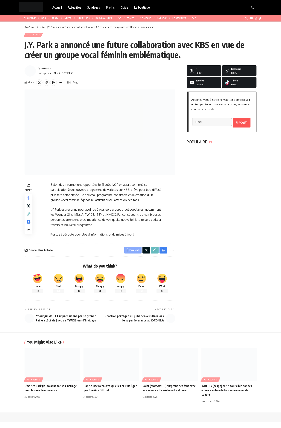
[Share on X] (40, 84)
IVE (119, 18)
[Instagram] (256, 18)
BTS (43, 18)
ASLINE (45, 69)
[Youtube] (204, 83)
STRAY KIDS (83, 18)
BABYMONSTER (103, 18)
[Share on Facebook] (29, 200)
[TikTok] (260, 18)
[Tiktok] (239, 83)
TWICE (130, 18)
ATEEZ (68, 18)
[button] (253, 7)
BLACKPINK (30, 18)
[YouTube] (251, 18)
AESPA (55, 18)
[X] (246, 18)
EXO (194, 18)
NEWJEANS (145, 18)
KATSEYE (162, 18)
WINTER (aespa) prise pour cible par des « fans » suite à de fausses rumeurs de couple (228, 396)
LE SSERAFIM (179, 18)
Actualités (34, 35)
